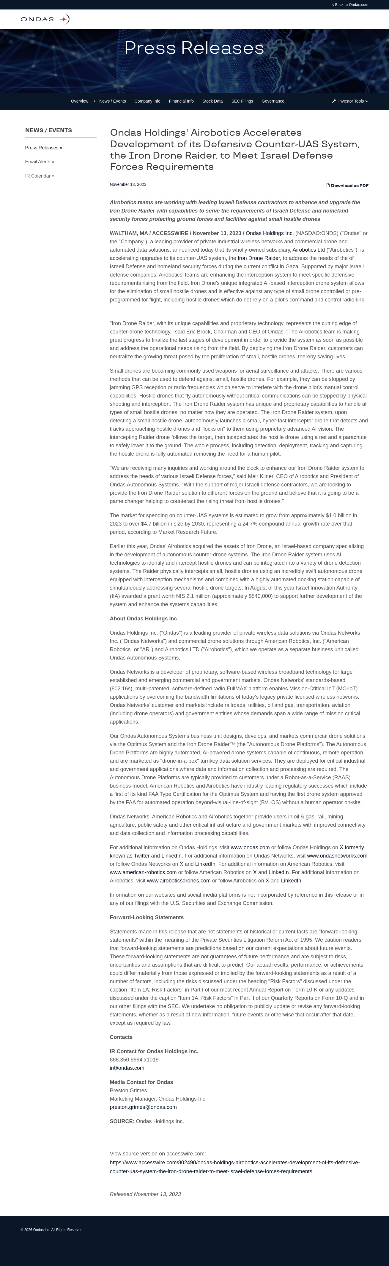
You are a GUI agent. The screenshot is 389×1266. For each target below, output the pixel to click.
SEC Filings (242, 123)
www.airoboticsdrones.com (179, 903)
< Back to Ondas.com (350, 5)
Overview (79, 123)
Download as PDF (347, 208)
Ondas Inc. (42, 1252)
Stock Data (212, 123)
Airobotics (304, 272)
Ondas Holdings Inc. (270, 256)
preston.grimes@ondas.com (143, 1130)
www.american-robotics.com (143, 895)
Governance (273, 123)
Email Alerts (37, 184)
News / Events (112, 123)
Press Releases (42, 170)
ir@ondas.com (127, 1090)
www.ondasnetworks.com (337, 878)
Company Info (147, 123)
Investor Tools (351, 123)
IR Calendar (38, 198)
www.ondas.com (250, 870)
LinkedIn (171, 878)
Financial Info (181, 123)
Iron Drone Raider (259, 281)
